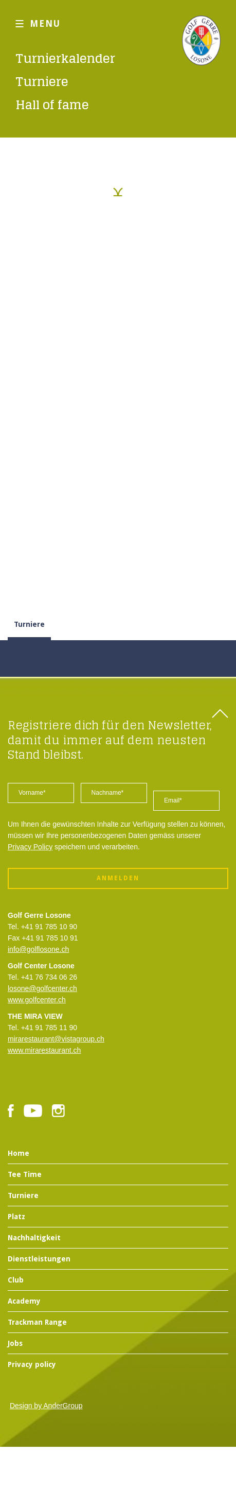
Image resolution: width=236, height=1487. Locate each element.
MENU (45, 24)
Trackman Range (37, 1322)
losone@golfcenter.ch (42, 988)
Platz (16, 1216)
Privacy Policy (30, 847)
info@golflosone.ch (38, 949)
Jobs (15, 1343)
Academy (24, 1301)
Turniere (41, 82)
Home (18, 1153)
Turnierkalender (65, 58)
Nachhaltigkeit (34, 1238)
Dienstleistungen (39, 1259)
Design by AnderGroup (46, 1405)
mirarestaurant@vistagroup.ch (56, 1039)
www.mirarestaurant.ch (44, 1050)
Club (16, 1280)
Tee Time (25, 1174)
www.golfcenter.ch (37, 1000)
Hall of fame (52, 105)
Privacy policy (32, 1364)
